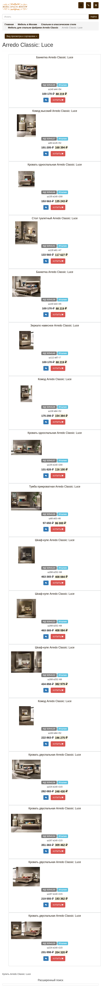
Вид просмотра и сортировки (22, 36)
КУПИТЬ (58, 100)
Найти (94, 16)
